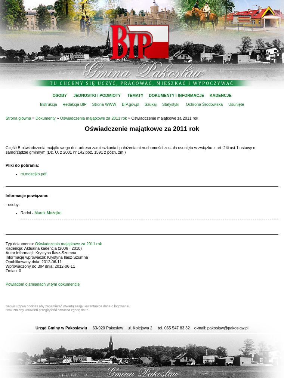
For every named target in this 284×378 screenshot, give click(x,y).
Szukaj (151, 104)
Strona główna (18, 118)
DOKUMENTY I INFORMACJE (176, 95)
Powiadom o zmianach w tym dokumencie (43, 284)
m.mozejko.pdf (33, 174)
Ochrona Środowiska (204, 104)
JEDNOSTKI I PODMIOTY (97, 95)
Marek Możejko (47, 212)
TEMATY (135, 95)
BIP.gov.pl (130, 104)
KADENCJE (221, 95)
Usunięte (236, 104)
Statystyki (170, 104)
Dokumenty (46, 118)
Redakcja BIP (74, 104)
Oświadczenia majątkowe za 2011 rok (93, 118)
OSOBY (59, 95)
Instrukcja (48, 104)
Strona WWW (104, 104)
